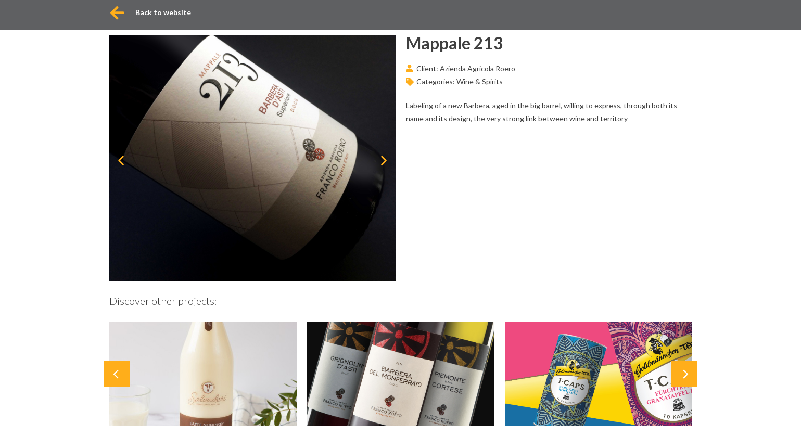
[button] (121, 159)
